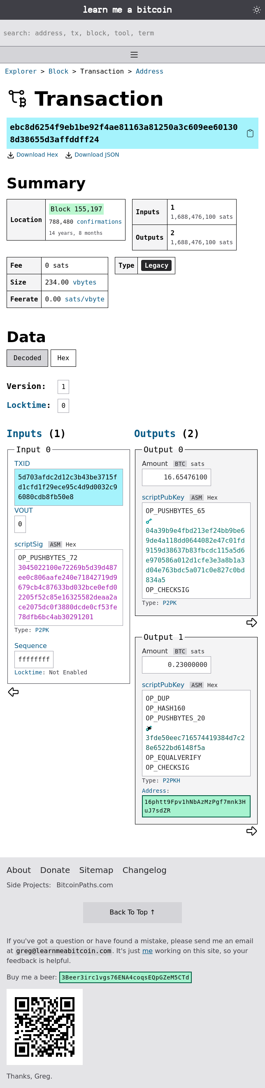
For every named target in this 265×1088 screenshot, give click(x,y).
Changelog (145, 870)
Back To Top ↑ (132, 912)
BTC (180, 464)
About (19, 870)
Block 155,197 (76, 209)
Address (149, 71)
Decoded (27, 358)
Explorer (21, 71)
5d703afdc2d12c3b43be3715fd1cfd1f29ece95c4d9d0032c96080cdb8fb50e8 (67, 487)
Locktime (26, 405)
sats (198, 464)
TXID (22, 464)
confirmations (99, 221)
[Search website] (132, 33)
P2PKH (171, 780)
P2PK (42, 630)
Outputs (155, 434)
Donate (55, 870)
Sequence (30, 646)
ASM (55, 544)
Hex (64, 358)
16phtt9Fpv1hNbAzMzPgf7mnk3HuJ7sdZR (195, 806)
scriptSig (28, 544)
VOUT (23, 510)
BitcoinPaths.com (84, 885)
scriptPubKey (163, 497)
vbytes (85, 282)
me (147, 951)
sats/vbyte (85, 299)
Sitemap (96, 870)
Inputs (24, 434)
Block (58, 71)
